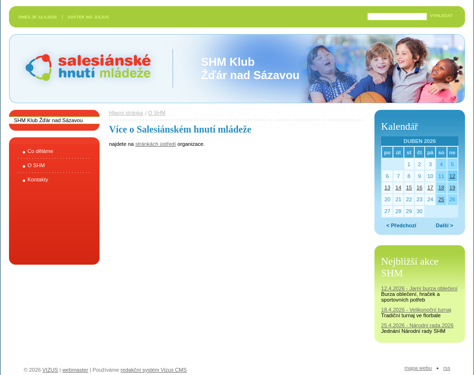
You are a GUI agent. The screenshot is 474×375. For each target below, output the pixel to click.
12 (452, 176)
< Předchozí (401, 225)
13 (387, 187)
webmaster (75, 370)
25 (441, 199)
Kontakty (37, 179)
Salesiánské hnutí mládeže (83, 68)
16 (419, 187)
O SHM (36, 165)
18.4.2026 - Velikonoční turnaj (416, 309)
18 (441, 187)
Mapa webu (418, 368)
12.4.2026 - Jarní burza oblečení (419, 288)
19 (452, 187)
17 (430, 187)
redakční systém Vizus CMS (153, 370)
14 (398, 187)
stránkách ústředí (155, 144)
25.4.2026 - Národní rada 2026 (417, 325)
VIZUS (50, 370)
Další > (444, 225)
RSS (446, 368)
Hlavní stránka (126, 113)
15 (408, 187)
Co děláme (40, 151)
